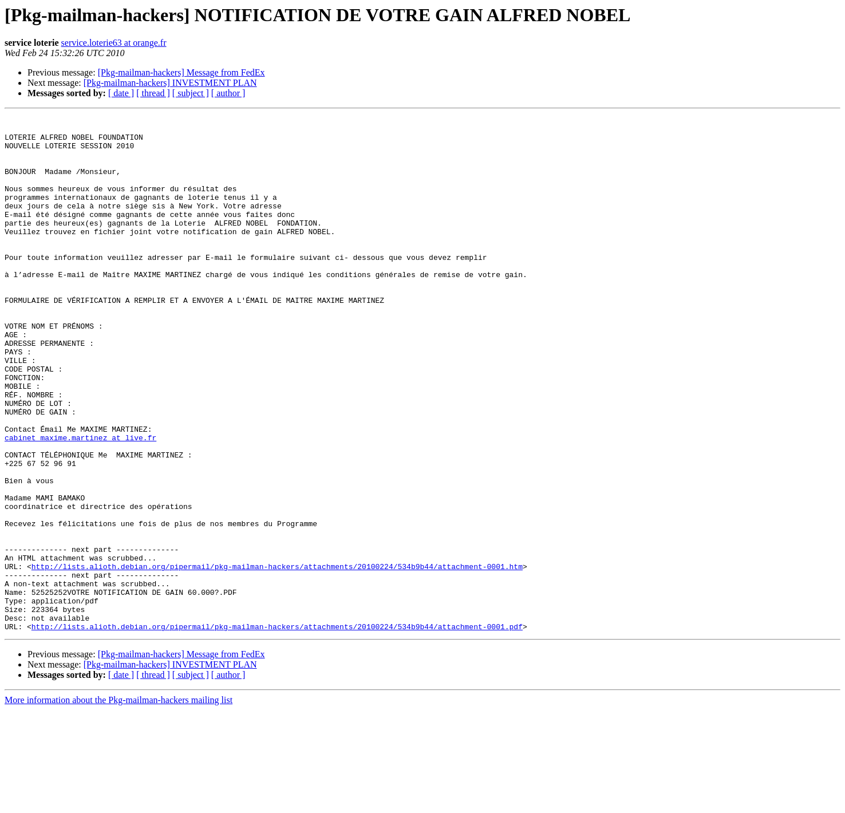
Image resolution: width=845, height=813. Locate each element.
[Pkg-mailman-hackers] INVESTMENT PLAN (170, 83)
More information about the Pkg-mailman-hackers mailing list (118, 803)
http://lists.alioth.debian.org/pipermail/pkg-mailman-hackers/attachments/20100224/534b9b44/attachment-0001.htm (277, 657)
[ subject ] (190, 93)
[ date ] (121, 93)
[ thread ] (153, 93)
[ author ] (228, 93)
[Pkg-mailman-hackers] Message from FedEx (181, 72)
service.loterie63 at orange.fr (114, 43)
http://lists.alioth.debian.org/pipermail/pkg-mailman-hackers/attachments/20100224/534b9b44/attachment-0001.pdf (277, 729)
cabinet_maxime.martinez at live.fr (80, 503)
